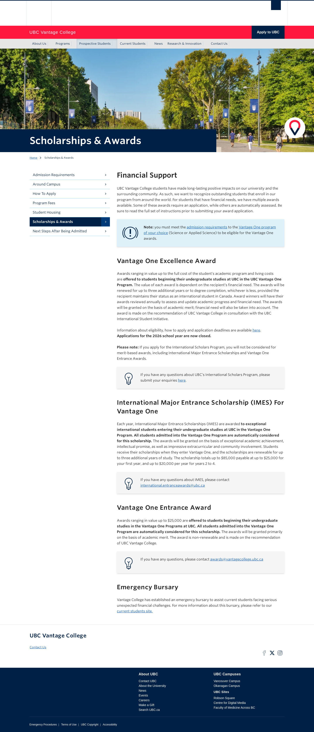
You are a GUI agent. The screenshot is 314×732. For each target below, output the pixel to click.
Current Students (132, 43)
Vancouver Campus (227, 681)
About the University (152, 686)
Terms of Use (69, 724)
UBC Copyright (89, 724)
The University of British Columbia (38, 13)
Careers (144, 700)
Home (33, 157)
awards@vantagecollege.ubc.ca (236, 559)
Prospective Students (95, 43)
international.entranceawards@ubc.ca (172, 485)
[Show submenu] (50, 43)
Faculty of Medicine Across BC (234, 707)
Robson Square (224, 698)
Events (143, 695)
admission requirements (207, 227)
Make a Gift (146, 705)
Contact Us (219, 43)
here (256, 330)
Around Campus (46, 184)
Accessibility (110, 724)
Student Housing (46, 212)
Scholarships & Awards (53, 222)
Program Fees (44, 203)
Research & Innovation (184, 43)
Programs (63, 43)
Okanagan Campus (227, 686)
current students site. (135, 611)
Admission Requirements (54, 175)
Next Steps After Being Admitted (60, 231)
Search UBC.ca (149, 710)
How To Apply (44, 194)
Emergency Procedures (43, 724)
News (158, 43)
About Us (39, 43)
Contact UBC (148, 681)
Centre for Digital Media (230, 703)
